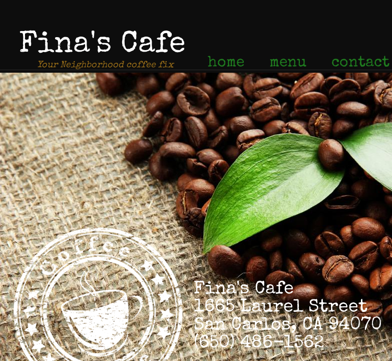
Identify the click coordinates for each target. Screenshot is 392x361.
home (226, 63)
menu (287, 63)
